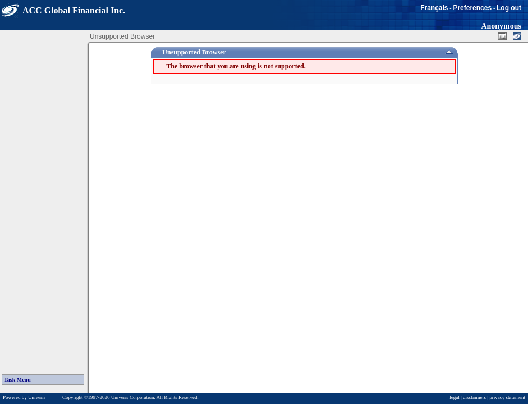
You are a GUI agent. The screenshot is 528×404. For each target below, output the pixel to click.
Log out (509, 8)
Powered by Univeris (24, 397)
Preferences (472, 8)
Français (434, 8)
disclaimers (474, 397)
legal (454, 397)
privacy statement (507, 397)
